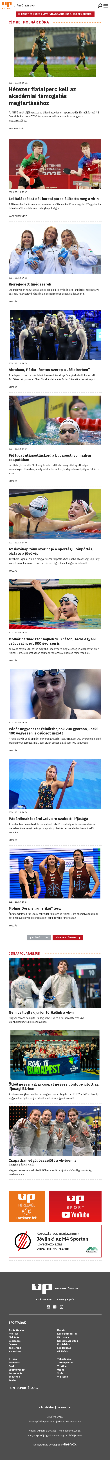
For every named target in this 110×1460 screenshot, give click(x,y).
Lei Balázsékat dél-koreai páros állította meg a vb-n (54, 198)
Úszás (60, 1369)
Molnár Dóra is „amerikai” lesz (35, 908)
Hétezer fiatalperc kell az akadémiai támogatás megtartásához (42, 96)
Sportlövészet (17, 1369)
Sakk (12, 1366)
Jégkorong (15, 1347)
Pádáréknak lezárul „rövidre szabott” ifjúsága (48, 818)
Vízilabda (62, 1376)
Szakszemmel (44, 1299)
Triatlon (62, 1366)
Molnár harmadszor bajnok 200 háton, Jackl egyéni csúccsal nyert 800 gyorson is (52, 641)
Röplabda (14, 1362)
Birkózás (14, 1337)
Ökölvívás (63, 1351)
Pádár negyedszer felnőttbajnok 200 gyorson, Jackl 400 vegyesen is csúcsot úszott (53, 731)
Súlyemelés (15, 1373)
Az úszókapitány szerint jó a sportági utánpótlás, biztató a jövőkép (51, 551)
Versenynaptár (65, 1299)
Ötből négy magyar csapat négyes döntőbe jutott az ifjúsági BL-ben (54, 1086)
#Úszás (13, 301)
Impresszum (64, 1407)
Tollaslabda (64, 1359)
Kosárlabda (64, 1344)
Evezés (13, 1344)
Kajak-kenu (15, 1351)
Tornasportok (65, 1362)
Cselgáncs (15, 1340)
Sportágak (17, 1322)
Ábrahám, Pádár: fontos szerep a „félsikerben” (49, 369)
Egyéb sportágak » (23, 1388)
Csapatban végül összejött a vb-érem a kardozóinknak (43, 1162)
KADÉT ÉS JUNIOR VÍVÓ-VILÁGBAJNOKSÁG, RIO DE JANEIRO (56, 14)
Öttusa (13, 1359)
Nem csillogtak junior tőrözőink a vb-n (41, 1012)
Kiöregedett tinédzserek (30, 284)
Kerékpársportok (67, 1333)
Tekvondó (14, 1376)
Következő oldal (67, 937)
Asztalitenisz (16, 1330)
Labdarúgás (64, 1347)
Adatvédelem (47, 1407)
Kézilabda (63, 1337)
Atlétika (13, 1333)
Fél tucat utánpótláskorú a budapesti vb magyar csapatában (50, 457)
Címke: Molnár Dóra (29, 22)
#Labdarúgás (16, 128)
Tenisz (12, 1380)
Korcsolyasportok (67, 1340)
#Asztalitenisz (18, 216)
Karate (61, 1330)
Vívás (60, 1373)
